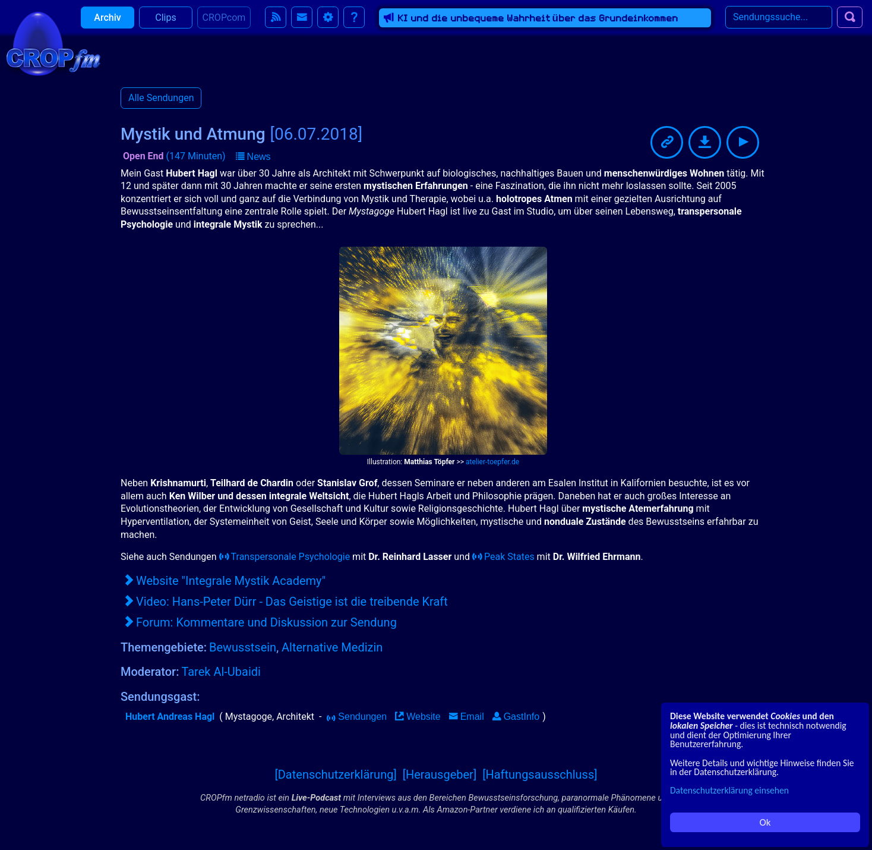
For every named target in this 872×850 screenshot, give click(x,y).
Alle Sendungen (161, 97)
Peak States (503, 556)
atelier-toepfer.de (492, 462)
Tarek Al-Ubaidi (221, 672)
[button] (253, 157)
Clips (165, 23)
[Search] (778, 23)
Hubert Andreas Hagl (169, 716)
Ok (765, 822)
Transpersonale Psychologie (284, 556)
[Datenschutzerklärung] (335, 774)
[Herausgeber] (440, 774)
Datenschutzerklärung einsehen (729, 790)
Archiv (107, 23)
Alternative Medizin (332, 647)
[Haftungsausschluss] (539, 774)
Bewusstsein (242, 647)
